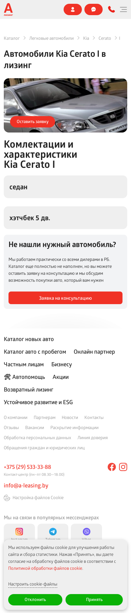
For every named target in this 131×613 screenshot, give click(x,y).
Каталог (12, 38)
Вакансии (34, 427)
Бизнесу (61, 364)
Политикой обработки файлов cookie (45, 568)
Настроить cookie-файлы (32, 584)
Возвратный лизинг (28, 389)
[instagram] (123, 467)
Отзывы (11, 427)
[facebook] (112, 467)
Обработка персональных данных (37, 437)
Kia (86, 38)
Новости (70, 417)
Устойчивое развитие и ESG (38, 402)
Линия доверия (92, 437)
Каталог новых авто (29, 339)
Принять (94, 599)
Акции (61, 376)
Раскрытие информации (74, 427)
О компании (15, 417)
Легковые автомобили (51, 38)
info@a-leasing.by (26, 485)
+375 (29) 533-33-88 (27, 466)
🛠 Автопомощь (24, 376)
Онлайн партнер (94, 351)
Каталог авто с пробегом (35, 351)
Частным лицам (24, 364)
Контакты (94, 417)
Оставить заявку (32, 121)
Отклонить (35, 599)
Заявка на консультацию (65, 298)
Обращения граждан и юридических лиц (44, 448)
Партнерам (44, 417)
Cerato (105, 38)
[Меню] (123, 9)
